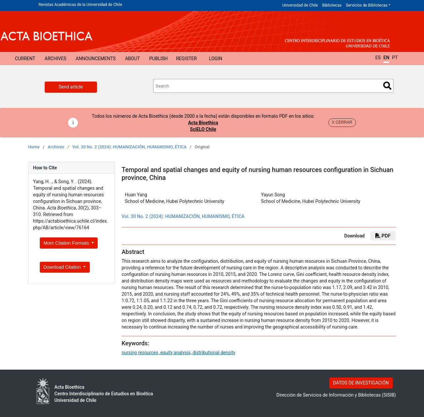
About (132, 58)
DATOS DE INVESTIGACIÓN (361, 382)
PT (395, 57)
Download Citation (62, 267)
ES (378, 57)
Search (387, 86)
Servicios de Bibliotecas (367, 5)
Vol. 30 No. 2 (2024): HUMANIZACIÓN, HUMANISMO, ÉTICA (129, 146)
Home (34, 146)
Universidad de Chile (300, 5)
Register (186, 58)
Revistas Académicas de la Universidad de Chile (80, 4)
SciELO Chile (203, 129)
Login (215, 58)
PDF (382, 236)
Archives (55, 58)
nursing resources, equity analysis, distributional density (178, 352)
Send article (71, 86)
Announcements (95, 58)
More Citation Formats (66, 243)
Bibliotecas (332, 5)
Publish (158, 58)
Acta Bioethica (203, 122)
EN (386, 57)
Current (25, 58)
